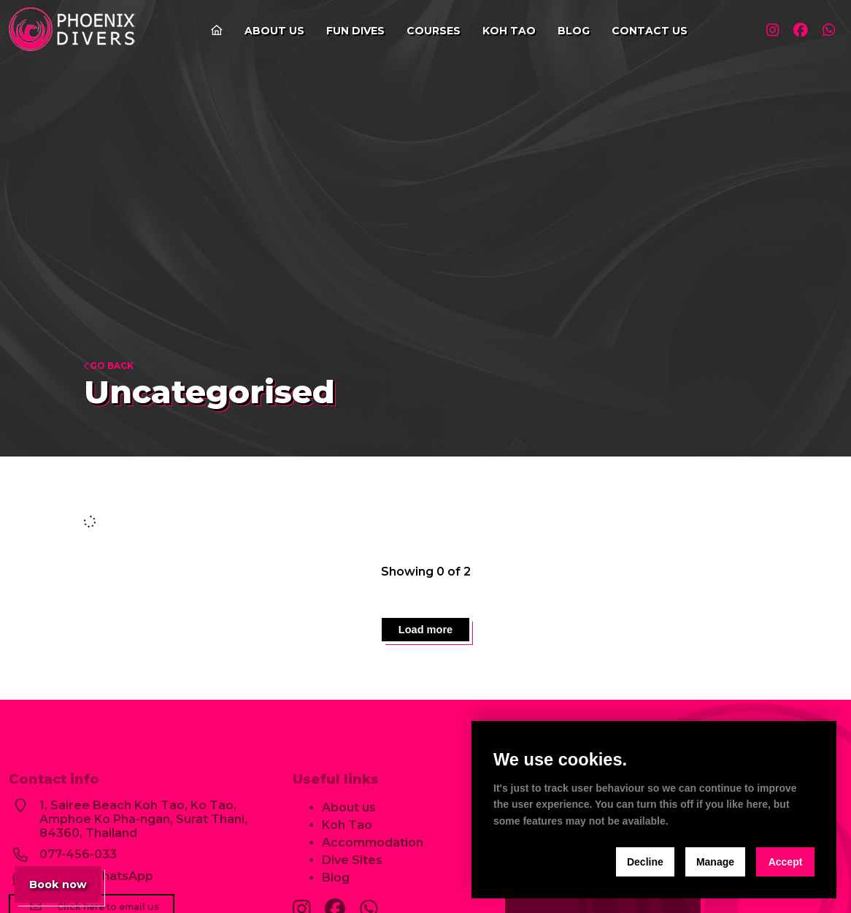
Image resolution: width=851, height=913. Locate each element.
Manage (715, 862)
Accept (786, 862)
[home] (74, 30)
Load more (425, 634)
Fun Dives (351, 30)
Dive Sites (352, 869)
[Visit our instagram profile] (765, 31)
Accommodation (372, 852)
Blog (569, 30)
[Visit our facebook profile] (796, 31)
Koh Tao (504, 30)
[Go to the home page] (212, 30)
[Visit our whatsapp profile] (827, 31)
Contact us (645, 30)
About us (270, 30)
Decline (645, 862)
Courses (429, 30)
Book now (64, 883)
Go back (109, 365)
